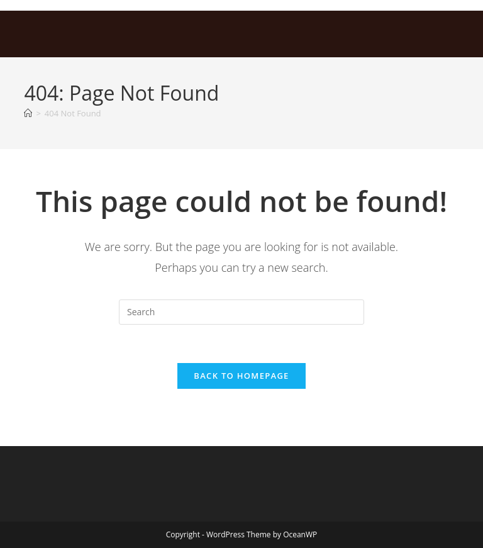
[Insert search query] (241, 312)
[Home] (28, 113)
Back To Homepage (241, 375)
